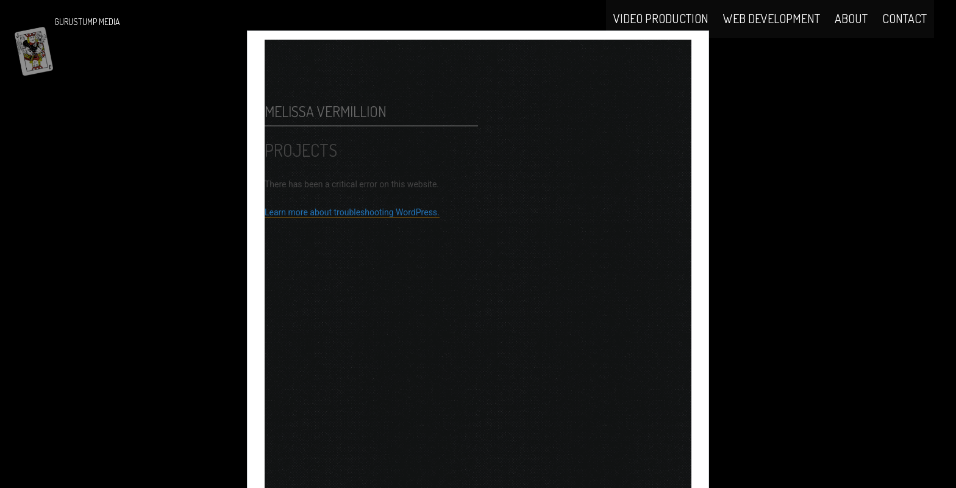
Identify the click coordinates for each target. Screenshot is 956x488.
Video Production (660, 32)
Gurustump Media (87, 21)
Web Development (771, 32)
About (851, 32)
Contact (904, 32)
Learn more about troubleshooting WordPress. (352, 244)
